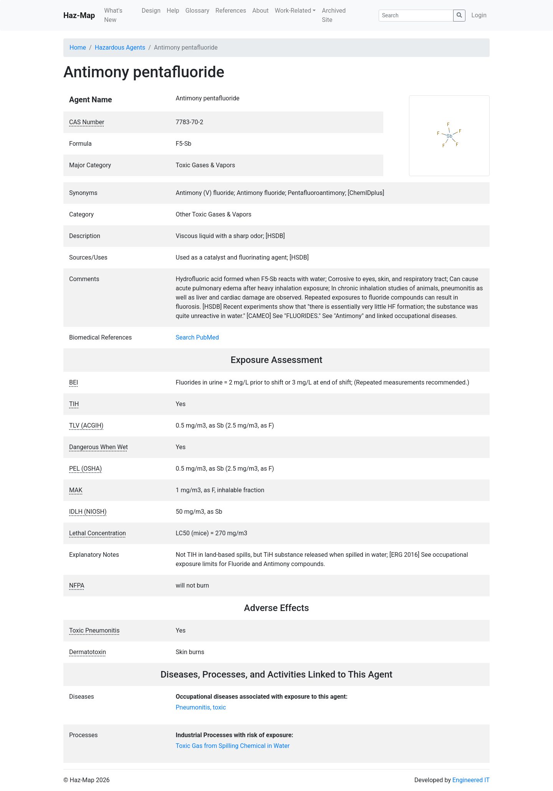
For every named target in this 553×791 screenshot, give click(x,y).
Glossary (197, 10)
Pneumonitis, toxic (201, 707)
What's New (113, 15)
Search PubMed (197, 337)
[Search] (416, 16)
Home (78, 47)
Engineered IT (471, 780)
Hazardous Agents (120, 47)
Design (151, 10)
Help (173, 10)
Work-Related (293, 10)
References (230, 10)
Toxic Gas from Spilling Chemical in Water (233, 745)
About (260, 10)
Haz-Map (79, 15)
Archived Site (334, 15)
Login (479, 15)
